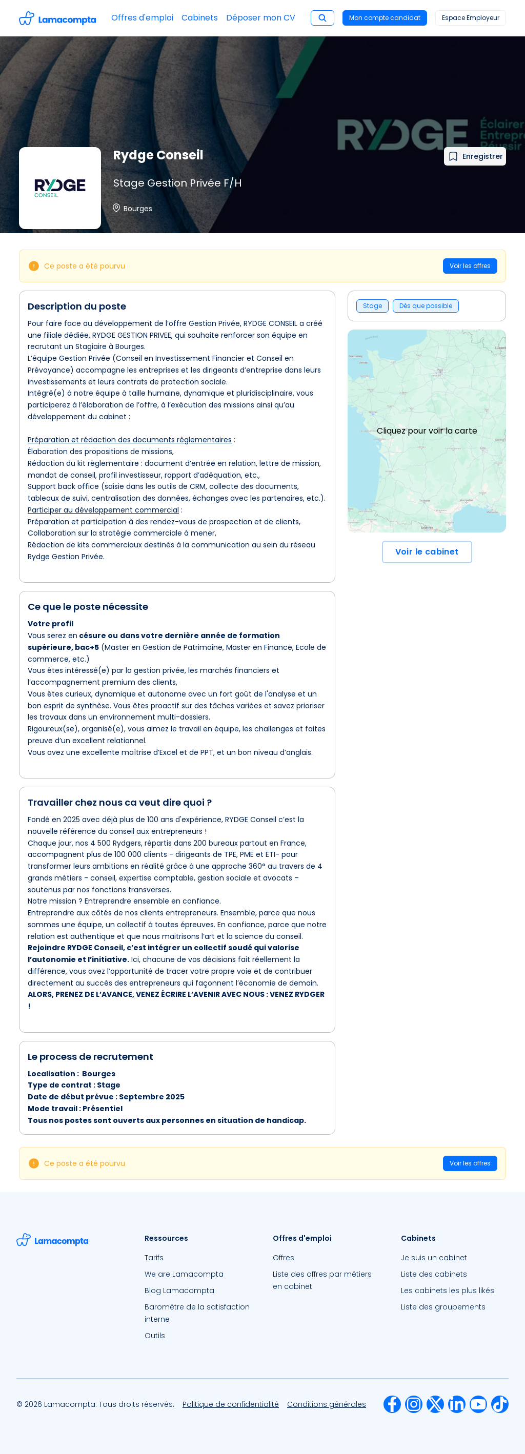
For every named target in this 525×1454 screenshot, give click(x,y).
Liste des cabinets (434, 1274)
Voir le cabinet (427, 552)
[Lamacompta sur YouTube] (478, 1404)
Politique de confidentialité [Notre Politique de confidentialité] (231, 1404)
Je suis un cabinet (434, 1258)
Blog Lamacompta (179, 1290)
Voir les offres (470, 265)
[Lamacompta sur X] (435, 1404)
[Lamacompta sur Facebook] (392, 1404)
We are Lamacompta (184, 1274)
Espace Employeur (470, 17)
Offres (283, 1258)
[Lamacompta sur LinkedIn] (457, 1404)
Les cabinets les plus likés (447, 1290)
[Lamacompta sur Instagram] (413, 1404)
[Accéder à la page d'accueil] (57, 18)
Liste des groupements (443, 1307)
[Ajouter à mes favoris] (475, 156)
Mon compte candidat (384, 17)
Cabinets (199, 18)
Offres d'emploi (142, 18)
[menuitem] (198, 1258)
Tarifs (154, 1258)
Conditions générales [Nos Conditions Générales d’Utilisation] (326, 1404)
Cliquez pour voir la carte (427, 431)
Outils (155, 1335)
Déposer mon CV (260, 18)
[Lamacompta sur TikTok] (500, 1404)
